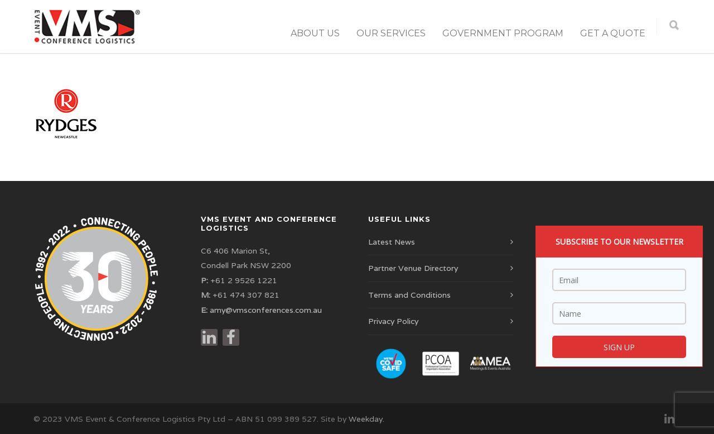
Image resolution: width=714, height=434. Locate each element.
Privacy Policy (393, 321)
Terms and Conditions (409, 295)
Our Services (391, 33)
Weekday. (366, 419)
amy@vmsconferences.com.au (266, 310)
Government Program (502, 33)
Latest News (391, 242)
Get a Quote (612, 33)
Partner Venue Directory (413, 268)
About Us (315, 33)
